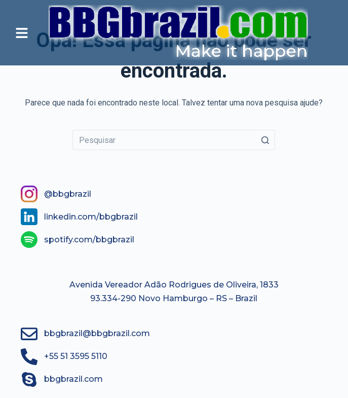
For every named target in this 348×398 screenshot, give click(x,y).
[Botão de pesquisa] (265, 140)
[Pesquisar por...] (173, 140)
